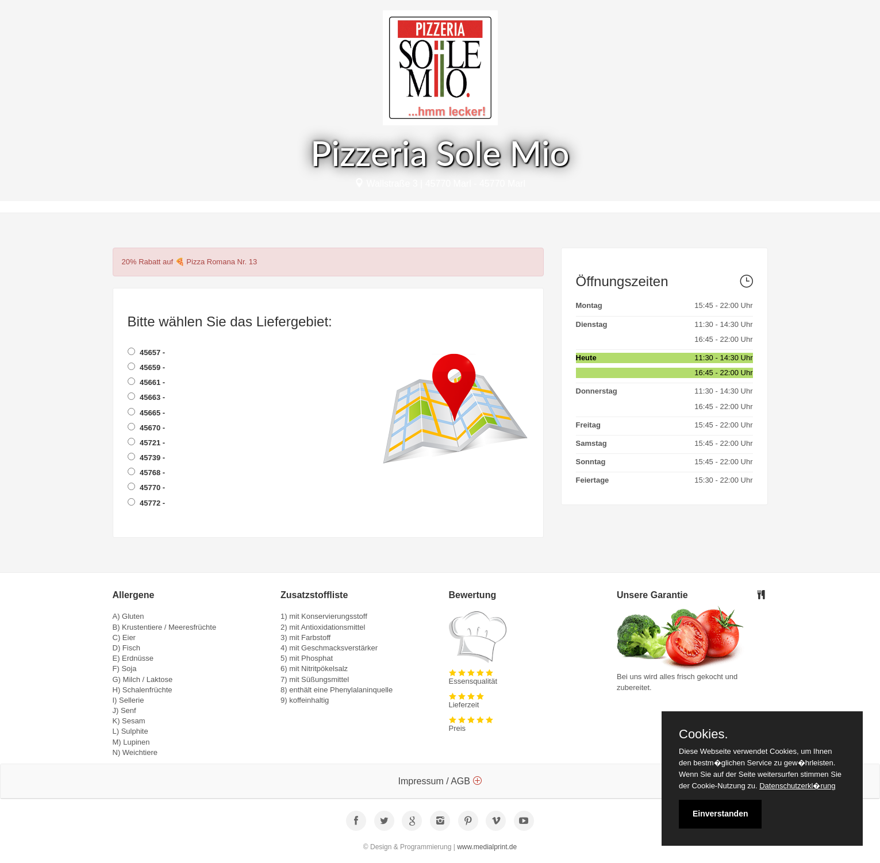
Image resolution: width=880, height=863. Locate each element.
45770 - (147, 487)
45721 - (147, 442)
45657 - (147, 352)
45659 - (147, 367)
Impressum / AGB (440, 781)
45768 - (147, 472)
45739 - (147, 457)
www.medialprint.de (487, 847)
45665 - (147, 412)
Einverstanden (720, 813)
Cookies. (703, 734)
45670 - (147, 427)
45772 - (147, 502)
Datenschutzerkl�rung (797, 785)
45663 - (147, 397)
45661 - (147, 382)
